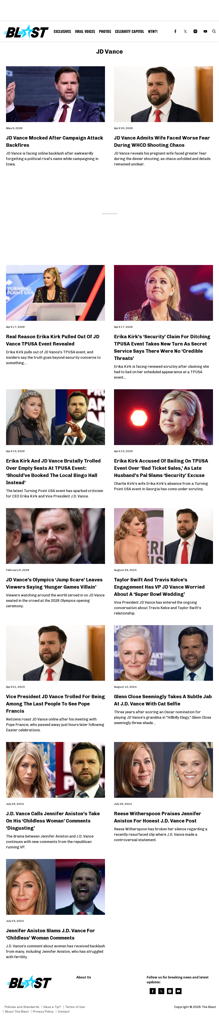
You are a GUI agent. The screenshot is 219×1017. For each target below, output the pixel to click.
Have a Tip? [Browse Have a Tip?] (52, 1007)
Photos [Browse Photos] (105, 31)
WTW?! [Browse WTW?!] (153, 31)
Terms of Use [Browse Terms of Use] (75, 1007)
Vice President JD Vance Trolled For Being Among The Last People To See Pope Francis (55, 704)
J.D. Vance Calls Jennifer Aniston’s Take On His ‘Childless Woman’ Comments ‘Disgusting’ (53, 821)
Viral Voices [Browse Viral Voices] (85, 31)
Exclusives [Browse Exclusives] (62, 31)
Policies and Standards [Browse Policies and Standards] (22, 1007)
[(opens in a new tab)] (175, 31)
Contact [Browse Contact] (64, 1011)
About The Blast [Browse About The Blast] (17, 1011)
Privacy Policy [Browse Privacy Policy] (43, 1011)
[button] (213, 31)
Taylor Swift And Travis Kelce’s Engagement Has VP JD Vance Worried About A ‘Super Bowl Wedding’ (159, 587)
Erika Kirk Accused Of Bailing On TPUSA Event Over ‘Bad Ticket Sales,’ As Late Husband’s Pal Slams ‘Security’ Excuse (161, 468)
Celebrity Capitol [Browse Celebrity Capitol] (129, 31)
